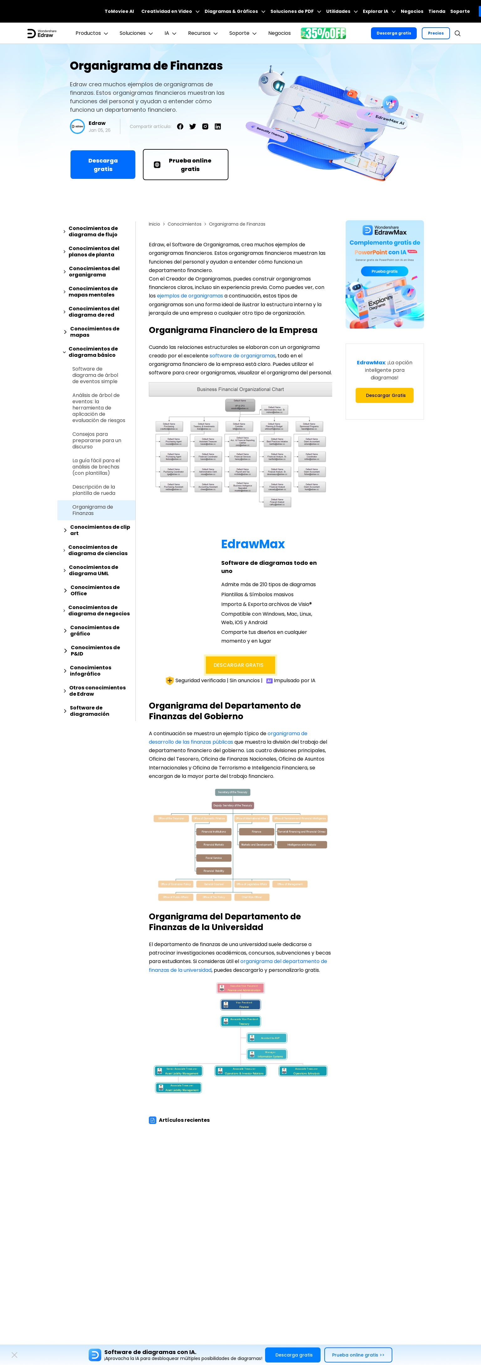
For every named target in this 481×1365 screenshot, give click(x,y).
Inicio (154, 224)
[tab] (96, 232)
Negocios (412, 11)
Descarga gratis (394, 33)
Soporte (460, 11)
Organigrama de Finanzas (92, 510)
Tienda (436, 11)
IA (171, 33)
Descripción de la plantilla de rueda (93, 490)
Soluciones (137, 33)
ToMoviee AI (119, 11)
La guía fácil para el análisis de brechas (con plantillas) (96, 467)
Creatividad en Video (170, 11)
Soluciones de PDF (295, 11)
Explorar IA (379, 11)
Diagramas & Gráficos (235, 11)
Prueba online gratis (182, 165)
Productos (93, 33)
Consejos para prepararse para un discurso (96, 440)
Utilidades (342, 11)
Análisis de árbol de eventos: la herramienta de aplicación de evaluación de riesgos (98, 408)
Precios (436, 33)
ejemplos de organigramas (190, 295)
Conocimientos (184, 224)
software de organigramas (242, 355)
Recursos (203, 33)
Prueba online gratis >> (358, 1355)
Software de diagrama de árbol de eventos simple (95, 375)
